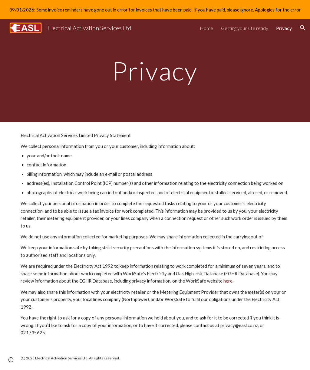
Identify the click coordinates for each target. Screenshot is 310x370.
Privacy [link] (284, 28)
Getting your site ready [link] (244, 28)
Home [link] (206, 28)
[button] (302, 28)
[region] (155, 9)
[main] (155, 70)
